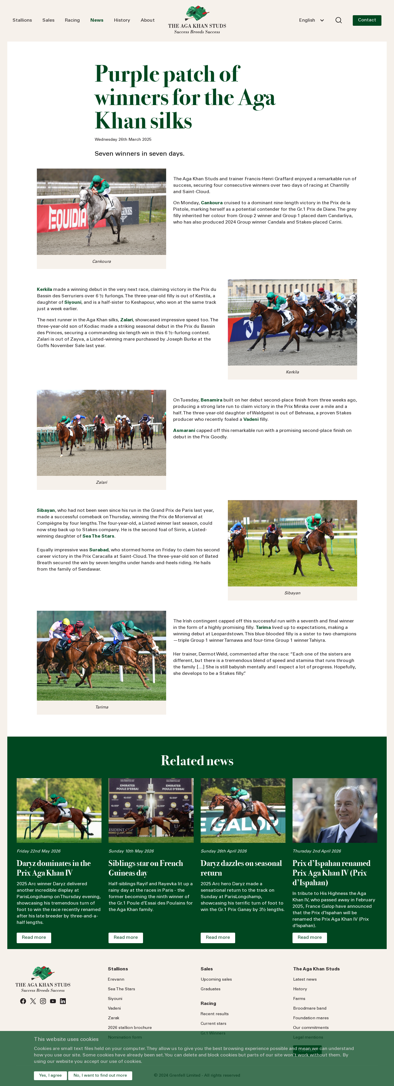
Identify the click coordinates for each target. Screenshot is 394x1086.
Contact (367, 20)
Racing (72, 20)
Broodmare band (309, 1009)
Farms (299, 999)
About (148, 20)
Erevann (116, 980)
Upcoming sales (216, 980)
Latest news (305, 980)
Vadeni (114, 1009)
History (122, 20)
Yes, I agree (50, 1076)
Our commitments (311, 1028)
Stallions (22, 20)
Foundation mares (311, 1018)
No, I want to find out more (100, 1076)
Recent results (215, 1014)
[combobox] (311, 20)
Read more (34, 937)
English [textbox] (307, 20)
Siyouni (115, 999)
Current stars (213, 1024)
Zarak (113, 1018)
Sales (48, 20)
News (97, 20)
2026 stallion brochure (130, 1028)
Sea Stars (121, 989)
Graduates (211, 989)
